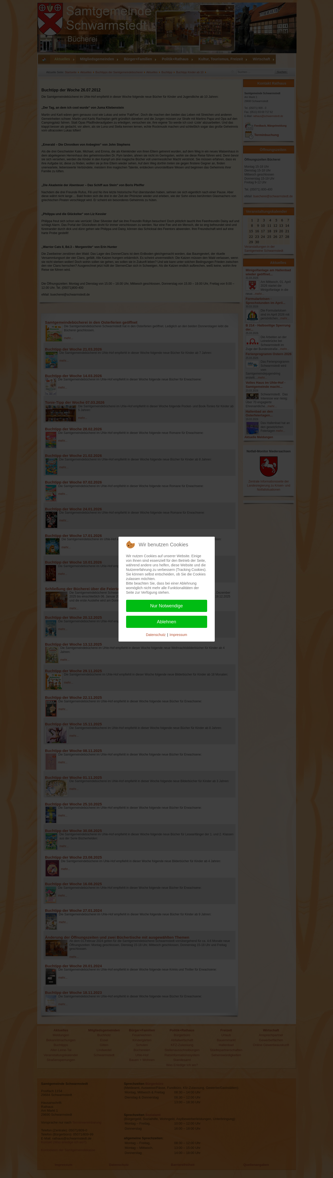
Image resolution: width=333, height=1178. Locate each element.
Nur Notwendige (166, 605)
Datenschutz (156, 635)
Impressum (178, 635)
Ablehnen (166, 621)
